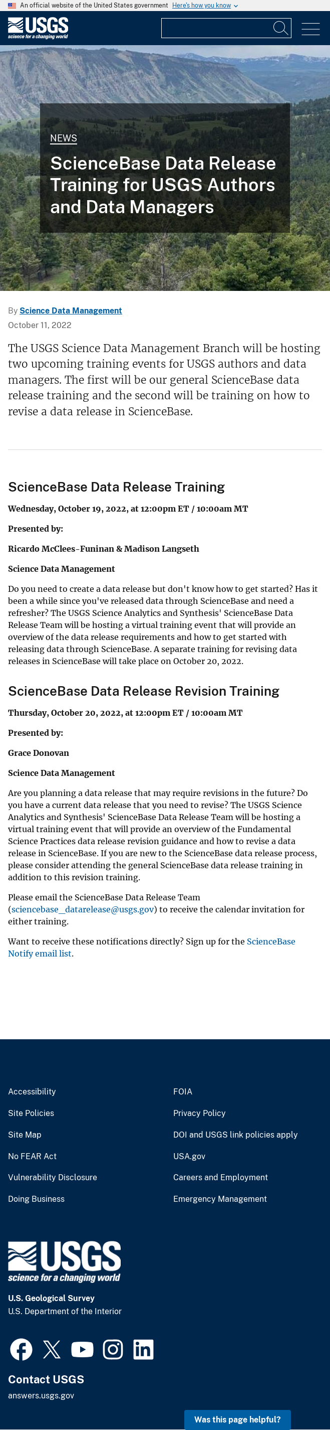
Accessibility (32, 1091)
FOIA (182, 1091)
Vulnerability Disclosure (52, 1177)
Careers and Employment (220, 1177)
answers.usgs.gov (41, 1395)
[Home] (38, 37)
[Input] (226, 28)
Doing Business (36, 1199)
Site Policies (31, 1113)
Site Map (25, 1135)
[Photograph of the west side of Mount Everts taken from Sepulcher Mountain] (165, 168)
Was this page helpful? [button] (237, 1419)
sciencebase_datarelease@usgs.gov (83, 909)
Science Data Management (71, 310)
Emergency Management (220, 1199)
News (63, 138)
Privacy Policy (199, 1113)
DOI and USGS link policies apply (235, 1135)
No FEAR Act (32, 1156)
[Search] (281, 28)
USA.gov (189, 1156)
